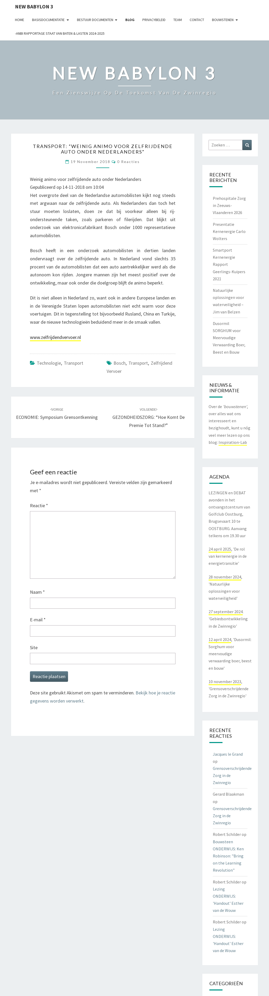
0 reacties (128, 161)
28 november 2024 (225, 577)
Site (34, 647)
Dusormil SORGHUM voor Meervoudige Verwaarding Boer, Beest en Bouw (229, 338)
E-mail (38, 620)
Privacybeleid (153, 19)
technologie (49, 363)
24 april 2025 (220, 549)
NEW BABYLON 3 (34, 6)
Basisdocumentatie (48, 19)
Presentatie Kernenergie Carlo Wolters (229, 231)
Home (19, 19)
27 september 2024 (226, 611)
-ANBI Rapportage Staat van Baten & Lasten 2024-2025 (60, 33)
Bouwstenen (223, 19)
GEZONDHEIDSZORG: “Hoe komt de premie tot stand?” (148, 417)
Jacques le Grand (228, 754)
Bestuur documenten (95, 19)
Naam (37, 592)
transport (73, 363)
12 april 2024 (220, 639)
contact (197, 19)
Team (177, 19)
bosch (119, 363)
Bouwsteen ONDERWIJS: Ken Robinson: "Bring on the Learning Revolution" (228, 856)
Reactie (39, 505)
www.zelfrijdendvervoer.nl (55, 337)
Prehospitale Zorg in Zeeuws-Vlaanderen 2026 (229, 205)
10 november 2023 (225, 681)
